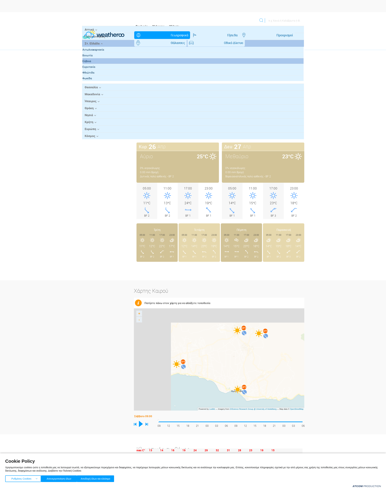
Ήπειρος (89, 126)
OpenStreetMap (296, 401)
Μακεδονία (91, 119)
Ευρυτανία (92, 92)
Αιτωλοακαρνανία (96, 75)
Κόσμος (89, 160)
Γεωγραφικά (151, 35)
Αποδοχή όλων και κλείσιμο (101, 477)
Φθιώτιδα (92, 98)
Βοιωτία (91, 81)
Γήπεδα (177, 35)
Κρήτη (88, 146)
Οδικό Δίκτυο (258, 35)
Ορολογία (142, 26)
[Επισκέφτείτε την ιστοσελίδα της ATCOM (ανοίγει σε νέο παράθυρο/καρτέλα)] (367, 486)
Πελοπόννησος (93, 62)
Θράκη (88, 133)
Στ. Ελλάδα (91, 69)
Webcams (158, 26)
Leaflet (212, 401)
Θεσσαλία (90, 113)
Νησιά (88, 140)
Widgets (174, 26)
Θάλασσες (230, 35)
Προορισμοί (202, 35)
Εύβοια (90, 86)
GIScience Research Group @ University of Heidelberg (253, 401)
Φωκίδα (90, 104)
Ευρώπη (89, 153)
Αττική (88, 55)
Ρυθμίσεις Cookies (21, 477)
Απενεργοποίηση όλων (61, 477)
